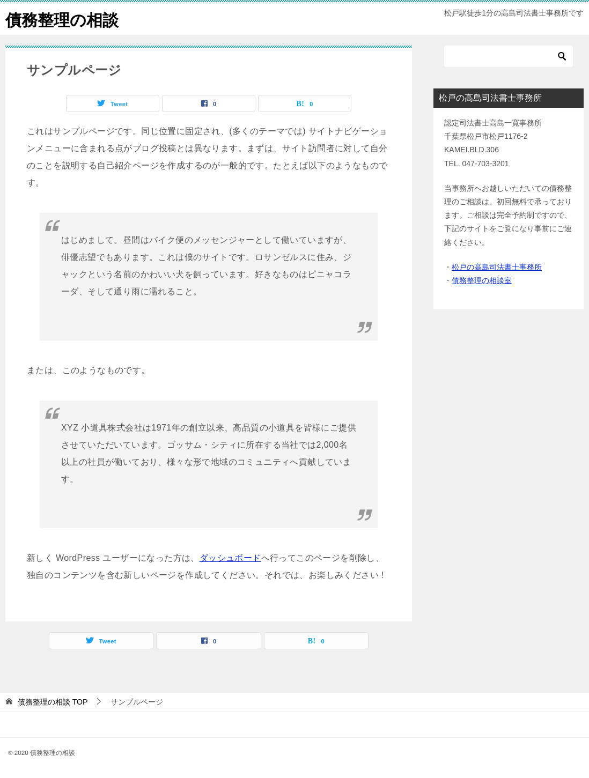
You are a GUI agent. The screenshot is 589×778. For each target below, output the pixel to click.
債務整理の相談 (62, 18)
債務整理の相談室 (482, 280)
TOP (52, 702)
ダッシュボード (230, 557)
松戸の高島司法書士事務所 (497, 267)
